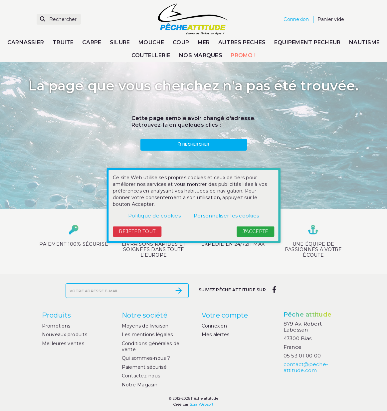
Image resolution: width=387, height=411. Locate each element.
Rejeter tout (137, 231)
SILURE (120, 42)
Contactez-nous (141, 376)
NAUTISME (364, 42)
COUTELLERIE (151, 55)
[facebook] (274, 290)
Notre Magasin (139, 385)
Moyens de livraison (145, 326)
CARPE (91, 42)
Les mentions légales (147, 335)
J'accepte (255, 231)
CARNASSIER (25, 42)
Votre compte (225, 315)
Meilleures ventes (63, 343)
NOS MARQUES (200, 55)
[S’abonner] (178, 290)
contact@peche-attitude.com (306, 367)
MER (204, 42)
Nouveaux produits (64, 335)
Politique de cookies (154, 215)
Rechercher (194, 144)
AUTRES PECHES (242, 42)
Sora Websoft (202, 404)
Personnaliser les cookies (226, 215)
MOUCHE (151, 42)
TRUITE (63, 42)
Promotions (56, 326)
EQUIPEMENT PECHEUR (307, 42)
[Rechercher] (59, 19)
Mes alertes (216, 335)
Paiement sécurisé (144, 367)
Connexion (214, 326)
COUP (181, 42)
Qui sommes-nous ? (146, 358)
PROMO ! (243, 55)
